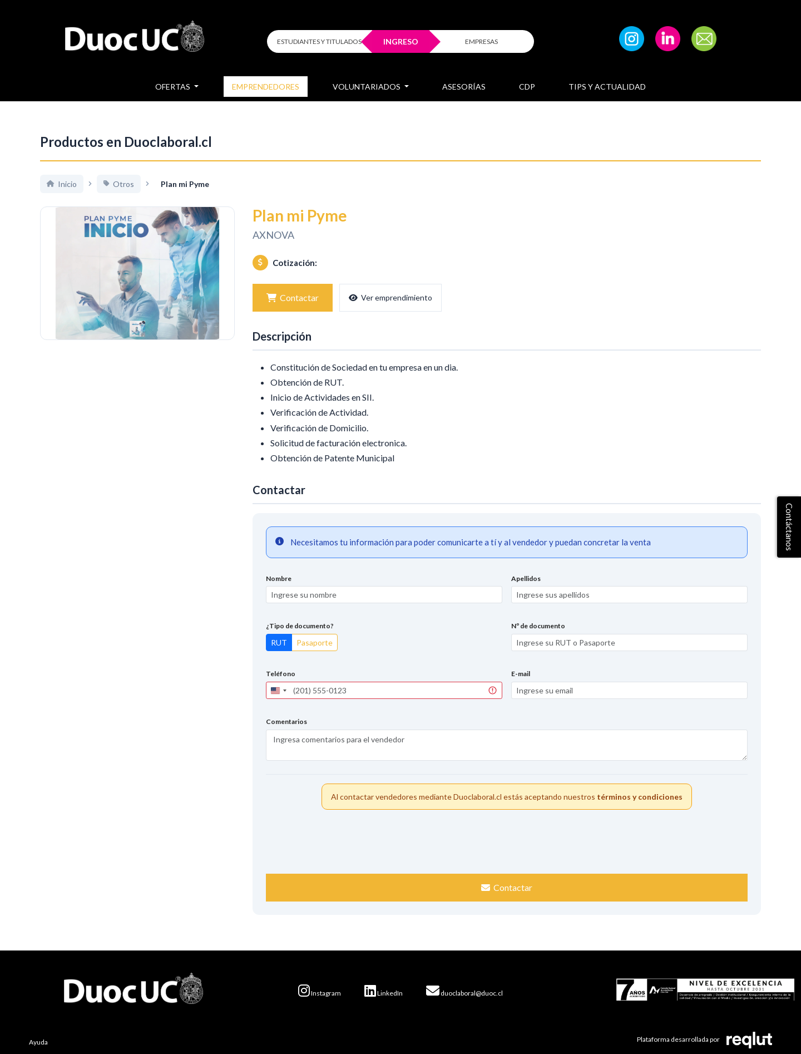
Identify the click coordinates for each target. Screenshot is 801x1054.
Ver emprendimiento (390, 297)
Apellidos (526, 578)
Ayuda (38, 1042)
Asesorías (464, 86)
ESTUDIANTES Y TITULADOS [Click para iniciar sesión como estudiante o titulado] (319, 41)
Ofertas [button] (173, 86)
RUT (279, 642)
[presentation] (506, 840)
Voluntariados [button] (367, 86)
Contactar (292, 297)
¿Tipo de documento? (300, 626)
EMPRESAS (481, 41)
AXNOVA (273, 235)
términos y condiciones (640, 796)
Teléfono (280, 673)
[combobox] (278, 690)
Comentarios (286, 721)
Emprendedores (265, 86)
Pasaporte (314, 642)
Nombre (278, 578)
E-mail (520, 673)
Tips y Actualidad (607, 86)
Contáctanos (789, 527)
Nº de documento (538, 626)
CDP (527, 86)
